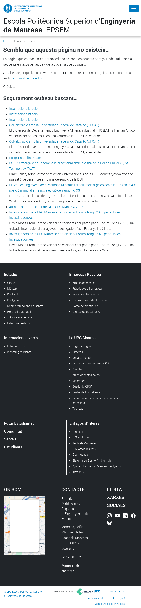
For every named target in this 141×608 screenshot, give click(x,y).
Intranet (77, 472)
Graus (11, 283)
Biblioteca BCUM (83, 449)
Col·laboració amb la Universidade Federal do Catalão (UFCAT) (54, 125)
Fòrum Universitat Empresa (90, 300)
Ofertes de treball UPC (86, 311)
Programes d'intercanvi (25, 158)
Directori (77, 352)
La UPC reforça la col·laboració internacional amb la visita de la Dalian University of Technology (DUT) (68, 165)
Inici (5, 41)
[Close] (134, 8)
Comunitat (13, 431)
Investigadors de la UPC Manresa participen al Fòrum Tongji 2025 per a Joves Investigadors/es (65, 215)
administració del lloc (28, 78)
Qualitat (77, 369)
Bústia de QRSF (82, 386)
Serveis (10, 439)
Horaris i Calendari (19, 311)
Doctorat (12, 294)
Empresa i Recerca (85, 274)
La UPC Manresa (83, 337)
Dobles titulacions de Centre (25, 306)
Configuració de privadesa (110, 603)
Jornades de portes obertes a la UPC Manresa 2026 (46, 207)
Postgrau (13, 300)
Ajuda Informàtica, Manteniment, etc (96, 466)
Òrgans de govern (83, 346)
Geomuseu (79, 454)
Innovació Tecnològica (87, 294)
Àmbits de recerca (83, 283)
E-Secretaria (80, 437)
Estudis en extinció (19, 323)
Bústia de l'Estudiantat (86, 392)
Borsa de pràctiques (85, 306)
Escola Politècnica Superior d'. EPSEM (69, 25)
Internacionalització (23, 108)
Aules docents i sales (86, 375)
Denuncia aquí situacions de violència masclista (96, 400)
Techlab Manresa (84, 443)
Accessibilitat (95, 598)
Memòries (78, 381)
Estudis (10, 274)
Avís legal (118, 598)
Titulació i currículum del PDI (90, 363)
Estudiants (13, 447)
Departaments (81, 358)
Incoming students (19, 352)
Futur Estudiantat (19, 423)
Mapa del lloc (117, 591)
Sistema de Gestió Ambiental (91, 460)
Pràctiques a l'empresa (87, 288)
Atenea (77, 431)
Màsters (12, 288)
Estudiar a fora (16, 346)
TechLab (77, 408)
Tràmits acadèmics (19, 317)
